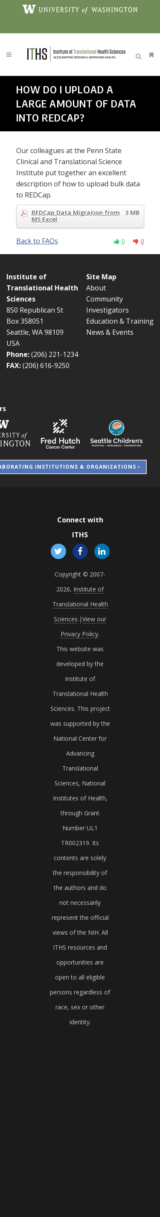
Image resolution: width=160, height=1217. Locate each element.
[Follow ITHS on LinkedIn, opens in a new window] (102, 551)
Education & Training (120, 321)
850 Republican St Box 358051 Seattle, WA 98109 (35, 321)
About (96, 288)
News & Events (110, 332)
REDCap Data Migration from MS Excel (86, 216)
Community (104, 299)
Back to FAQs (37, 241)
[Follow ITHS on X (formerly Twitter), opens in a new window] (58, 551)
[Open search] (140, 55)
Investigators (107, 310)
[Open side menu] (150, 55)
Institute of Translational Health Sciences (42, 288)
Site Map (101, 276)
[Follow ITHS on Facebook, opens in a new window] (80, 551)
